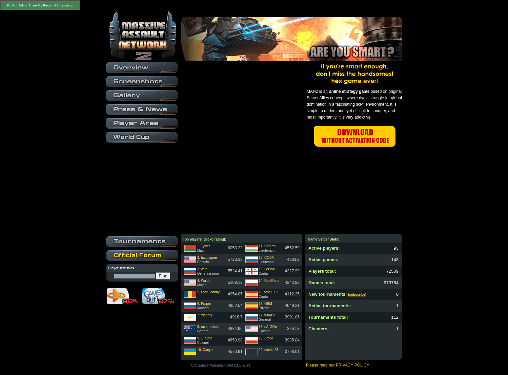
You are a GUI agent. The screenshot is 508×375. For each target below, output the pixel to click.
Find (163, 275)
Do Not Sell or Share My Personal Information (40, 5)
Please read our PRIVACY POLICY (337, 365)
